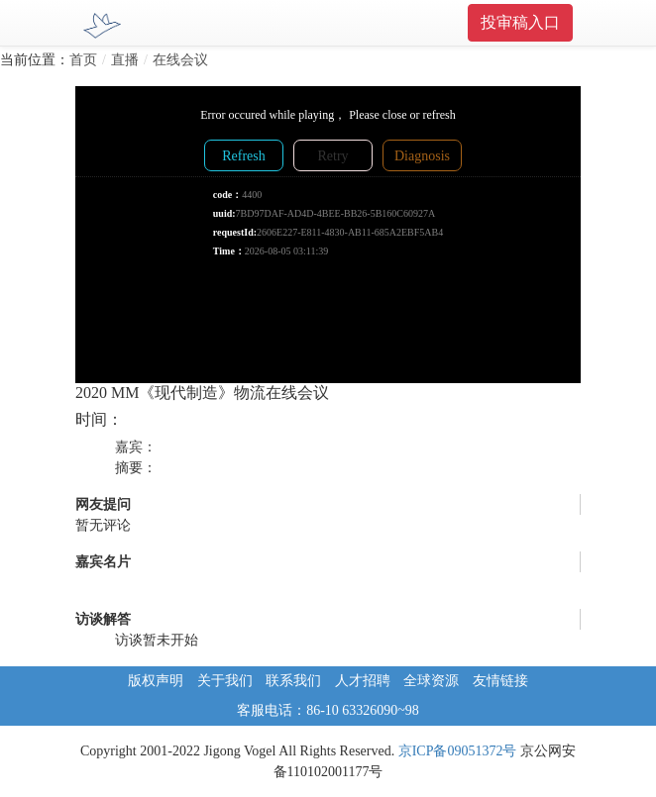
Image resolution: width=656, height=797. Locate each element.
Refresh (244, 156)
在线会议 (180, 59)
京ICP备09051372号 (457, 751)
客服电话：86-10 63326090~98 (328, 710)
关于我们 (225, 680)
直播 (125, 59)
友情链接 (500, 680)
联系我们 (293, 680)
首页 (83, 59)
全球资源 (431, 680)
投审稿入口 (520, 22)
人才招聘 (362, 680)
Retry (332, 156)
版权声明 (155, 680)
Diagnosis (422, 156)
